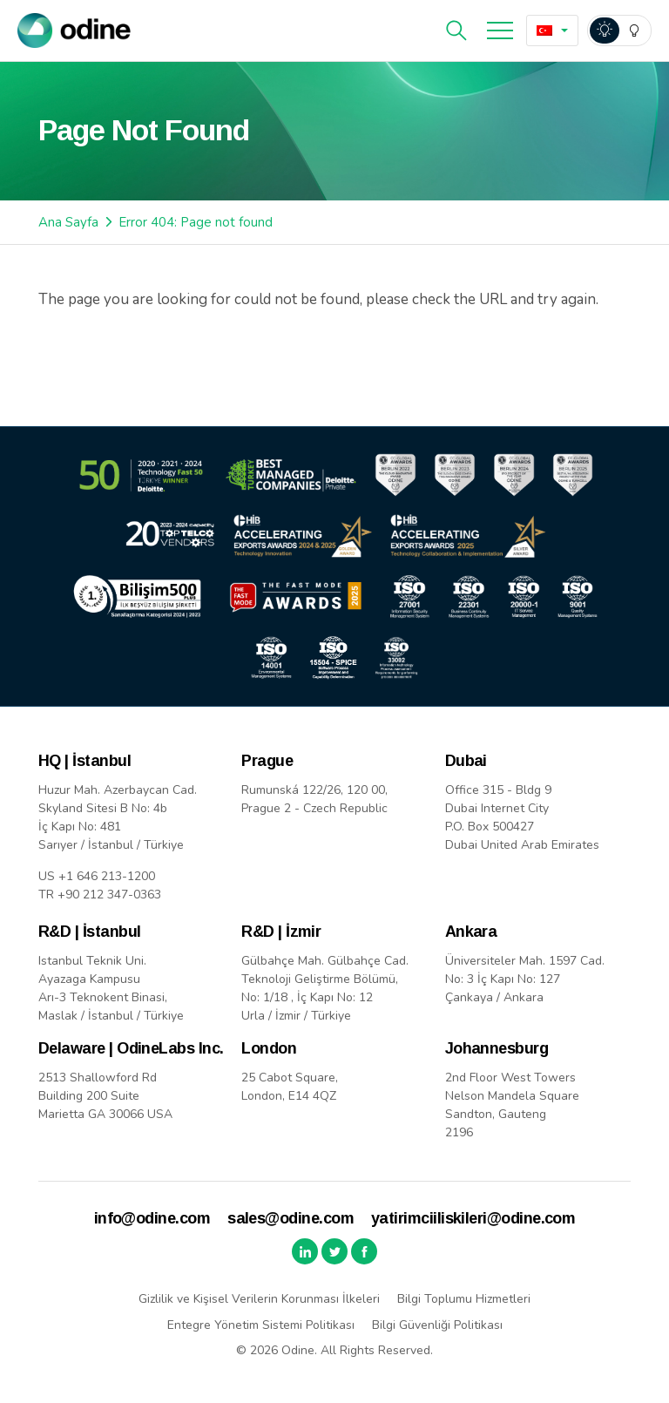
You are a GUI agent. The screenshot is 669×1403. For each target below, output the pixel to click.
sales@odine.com (290, 1218)
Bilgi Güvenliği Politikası (437, 1325)
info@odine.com (152, 1218)
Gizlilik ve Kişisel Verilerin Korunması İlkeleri (259, 1299)
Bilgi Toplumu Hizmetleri (463, 1299)
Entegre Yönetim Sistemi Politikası (261, 1325)
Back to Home (115, 360)
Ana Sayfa (68, 222)
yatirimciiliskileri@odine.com (473, 1218)
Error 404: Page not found (195, 222)
